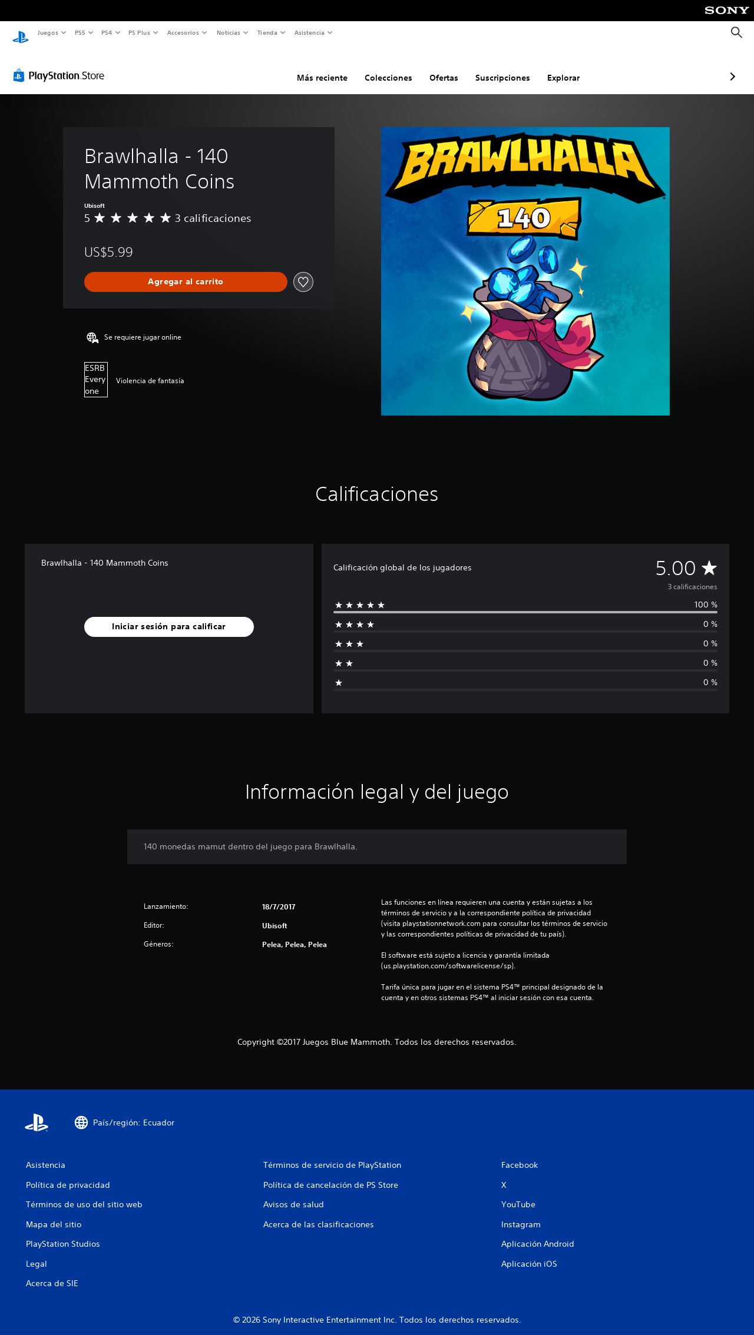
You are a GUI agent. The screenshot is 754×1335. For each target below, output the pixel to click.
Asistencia (309, 32)
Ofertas (381, 66)
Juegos (47, 32)
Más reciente (259, 66)
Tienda (267, 32)
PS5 (80, 32)
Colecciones (326, 66)
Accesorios (183, 32)
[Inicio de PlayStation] (21, 33)
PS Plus (139, 32)
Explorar (501, 66)
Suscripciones (440, 66)
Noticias (229, 32)
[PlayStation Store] (61, 64)
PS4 (107, 32)
